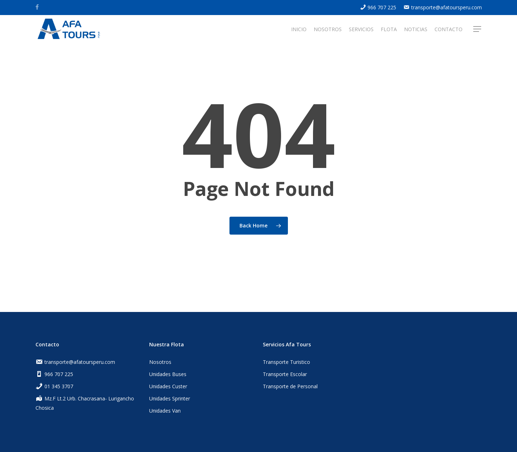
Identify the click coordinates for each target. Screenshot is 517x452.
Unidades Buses (167, 374)
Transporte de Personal (290, 386)
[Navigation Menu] (477, 29)
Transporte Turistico (286, 362)
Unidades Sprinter (169, 398)
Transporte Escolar (285, 374)
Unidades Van (165, 410)
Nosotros (160, 362)
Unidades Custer (168, 386)
